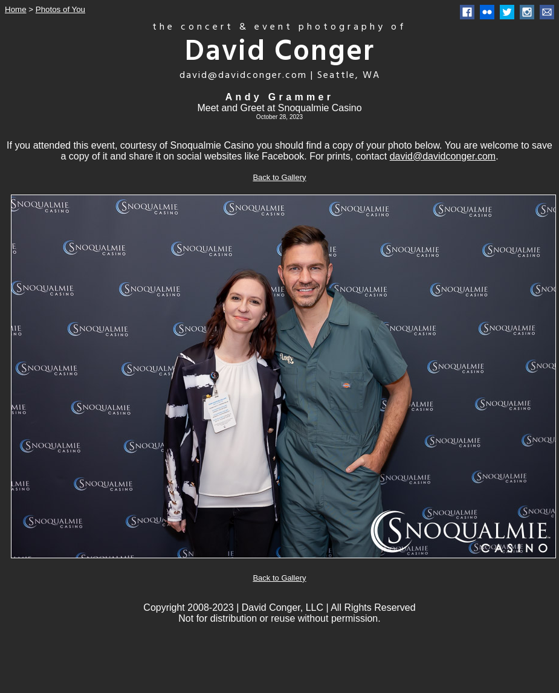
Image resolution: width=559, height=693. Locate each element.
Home (16, 9)
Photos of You (60, 9)
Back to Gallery (279, 177)
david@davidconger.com (443, 156)
